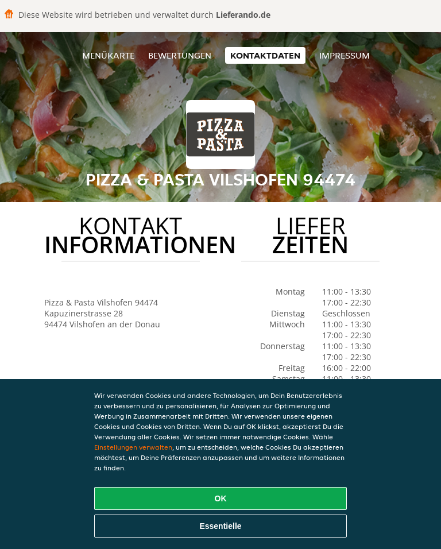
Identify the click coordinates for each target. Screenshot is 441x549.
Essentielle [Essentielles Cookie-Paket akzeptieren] (220, 526)
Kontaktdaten (265, 55)
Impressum (344, 55)
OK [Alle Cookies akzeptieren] (221, 498)
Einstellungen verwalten (133, 447)
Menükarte (108, 55)
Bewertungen (179, 55)
